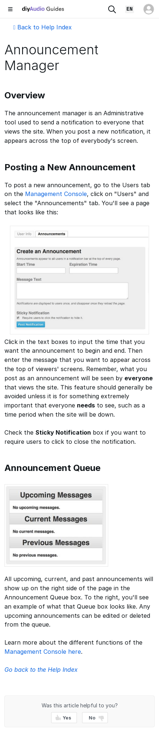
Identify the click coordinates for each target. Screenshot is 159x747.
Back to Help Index (42, 27)
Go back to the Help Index (41, 669)
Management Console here (42, 651)
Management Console (56, 193)
